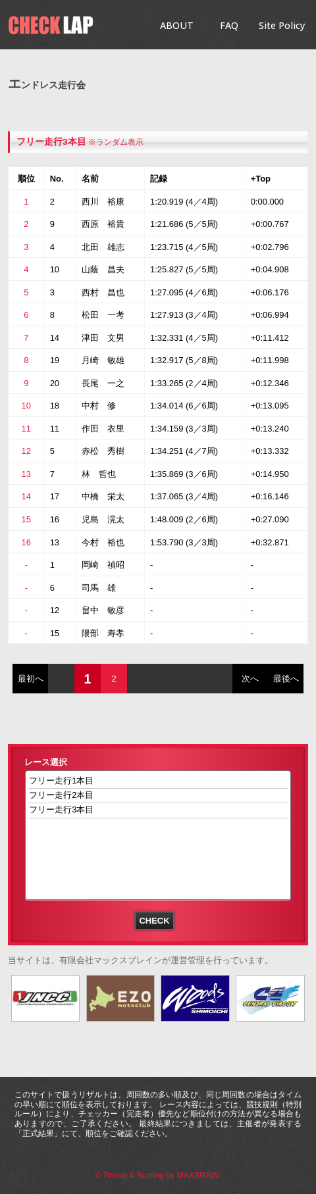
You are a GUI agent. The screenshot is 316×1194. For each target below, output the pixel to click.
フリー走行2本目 (158, 795)
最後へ (286, 679)
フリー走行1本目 (158, 781)
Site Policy (282, 25)
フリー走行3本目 (51, 142)
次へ (250, 679)
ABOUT (177, 25)
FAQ (229, 25)
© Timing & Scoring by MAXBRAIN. (158, 1175)
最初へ (30, 679)
